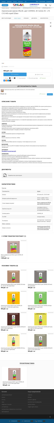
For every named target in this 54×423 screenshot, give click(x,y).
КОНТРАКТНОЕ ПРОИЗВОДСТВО (35, 402)
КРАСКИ (3, 397)
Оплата (15, 1)
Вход (37, 1)
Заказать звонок (33, 5)
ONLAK (38, 191)
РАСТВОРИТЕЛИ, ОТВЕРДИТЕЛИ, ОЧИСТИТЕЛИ (12, 409)
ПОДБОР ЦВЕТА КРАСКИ (33, 406)
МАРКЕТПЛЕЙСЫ (31, 404)
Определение (49, 1)
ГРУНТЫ (3, 399)
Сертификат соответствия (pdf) (9, 151)
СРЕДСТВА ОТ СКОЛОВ (6, 404)
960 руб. (3, 93)
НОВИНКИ (30, 394)
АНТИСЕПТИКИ (5, 406)
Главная (3, 1)
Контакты (20, 1)
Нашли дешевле (21, 78)
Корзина (40, 421)
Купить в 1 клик (39, 74)
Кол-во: (6, 78)
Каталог (5, 5)
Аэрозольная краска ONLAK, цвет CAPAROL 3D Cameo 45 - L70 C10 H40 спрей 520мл (43, 228)
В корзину (15, 74)
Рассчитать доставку (32, 78)
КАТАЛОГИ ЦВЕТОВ (32, 399)
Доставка (9, 1)
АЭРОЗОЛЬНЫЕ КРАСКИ (7, 394)
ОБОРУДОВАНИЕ (5, 411)
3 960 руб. (13, 258)
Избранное (27, 421)
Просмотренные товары (27, 363)
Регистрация (42, 1)
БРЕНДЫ (30, 397)
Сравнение (14, 421)
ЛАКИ (3, 402)
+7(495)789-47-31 (34, 4)
